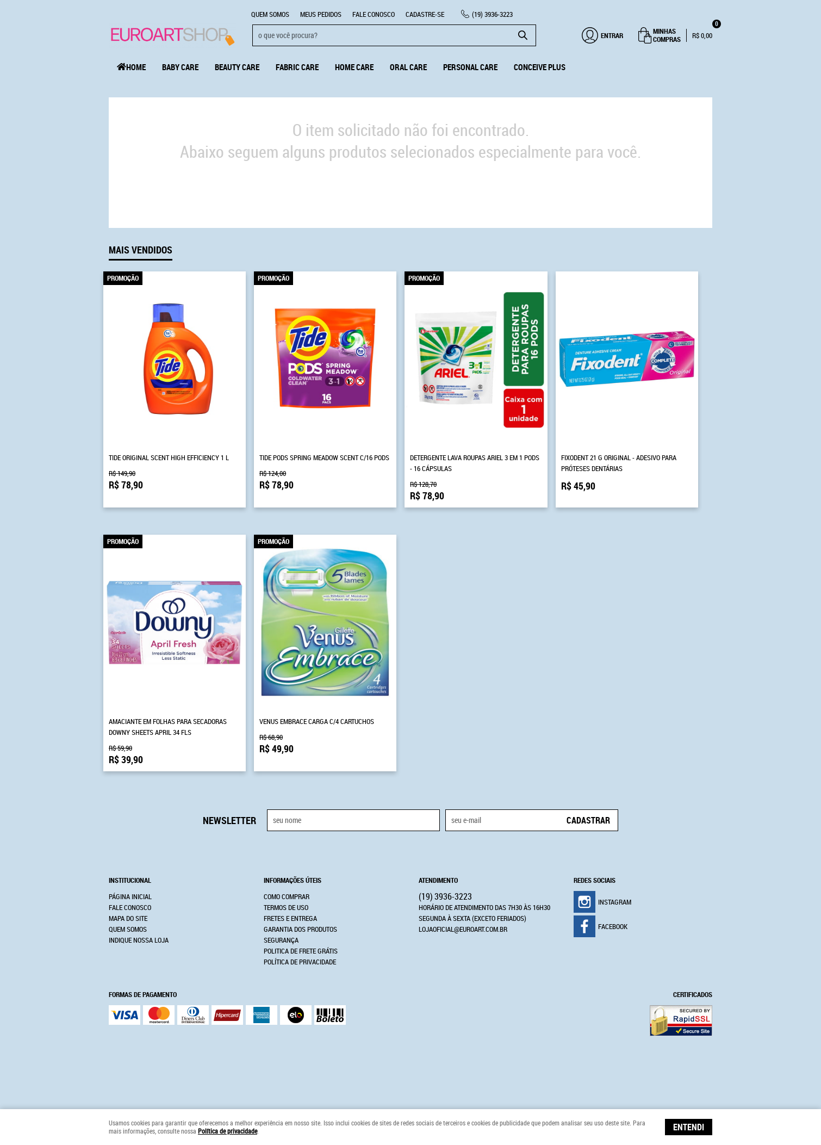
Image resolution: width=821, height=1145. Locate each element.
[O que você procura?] (522, 35)
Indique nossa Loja (139, 940)
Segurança (281, 940)
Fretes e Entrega (290, 918)
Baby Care (180, 66)
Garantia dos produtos (300, 929)
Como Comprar (286, 896)
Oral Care (408, 66)
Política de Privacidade (300, 962)
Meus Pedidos (320, 14)
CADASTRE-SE (425, 14)
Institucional (130, 880)
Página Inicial (130, 896)
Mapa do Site (128, 918)
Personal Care (470, 66)
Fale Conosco (373, 14)
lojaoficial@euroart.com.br (463, 929)
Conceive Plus (539, 66)
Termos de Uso (286, 907)
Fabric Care (297, 66)
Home (136, 66)
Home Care (354, 66)
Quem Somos (270, 14)
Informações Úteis (292, 880)
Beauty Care (237, 66)
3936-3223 (492, 14)
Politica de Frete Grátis (301, 951)
